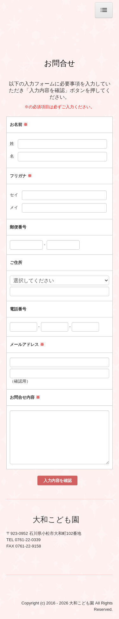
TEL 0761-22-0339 (23, 539)
